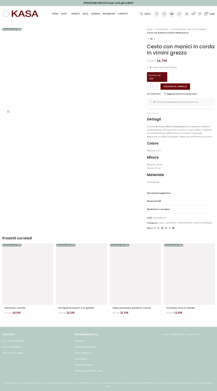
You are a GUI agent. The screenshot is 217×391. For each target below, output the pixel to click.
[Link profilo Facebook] (157, 14)
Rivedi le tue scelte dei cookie (88, 370)
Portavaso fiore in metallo (180, 307)
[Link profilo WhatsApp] (179, 14)
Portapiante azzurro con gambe (76, 307)
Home (150, 29)
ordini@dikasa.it (15, 346)
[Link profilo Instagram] (164, 14)
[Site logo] (21, 13)
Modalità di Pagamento (85, 346)
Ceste (161, 222)
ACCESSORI (162, 29)
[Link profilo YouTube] (172, 14)
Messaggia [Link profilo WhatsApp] (18, 352)
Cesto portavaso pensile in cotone (131, 307)
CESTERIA (171, 222)
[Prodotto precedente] (148, 39)
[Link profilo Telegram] (173, 228)
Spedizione (80, 341)
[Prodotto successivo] (154, 39)
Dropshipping (81, 358)
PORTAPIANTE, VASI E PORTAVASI (188, 29)
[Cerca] (145, 14)
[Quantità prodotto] (153, 86)
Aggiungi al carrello (175, 86)
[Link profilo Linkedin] (166, 228)
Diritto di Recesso (83, 352)
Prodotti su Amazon (84, 364)
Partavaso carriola (15, 307)
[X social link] (158, 228)
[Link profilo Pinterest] (162, 228)
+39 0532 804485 (15, 341)
